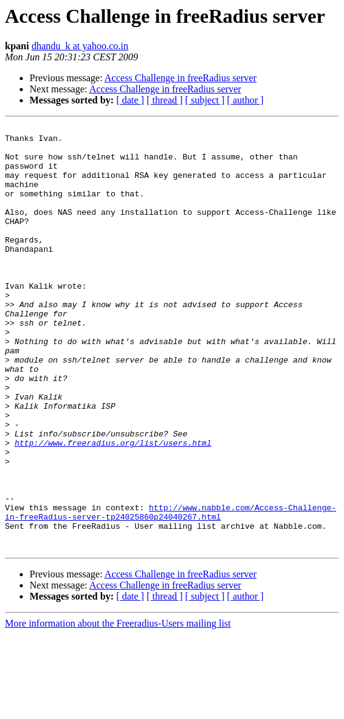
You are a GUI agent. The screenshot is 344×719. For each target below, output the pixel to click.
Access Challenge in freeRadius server (181, 78)
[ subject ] (205, 100)
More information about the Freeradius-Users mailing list (118, 708)
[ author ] (245, 100)
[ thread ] (164, 100)
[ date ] (130, 100)
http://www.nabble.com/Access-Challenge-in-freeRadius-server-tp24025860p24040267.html (170, 590)
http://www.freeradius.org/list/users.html (113, 507)
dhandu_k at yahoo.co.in (79, 46)
